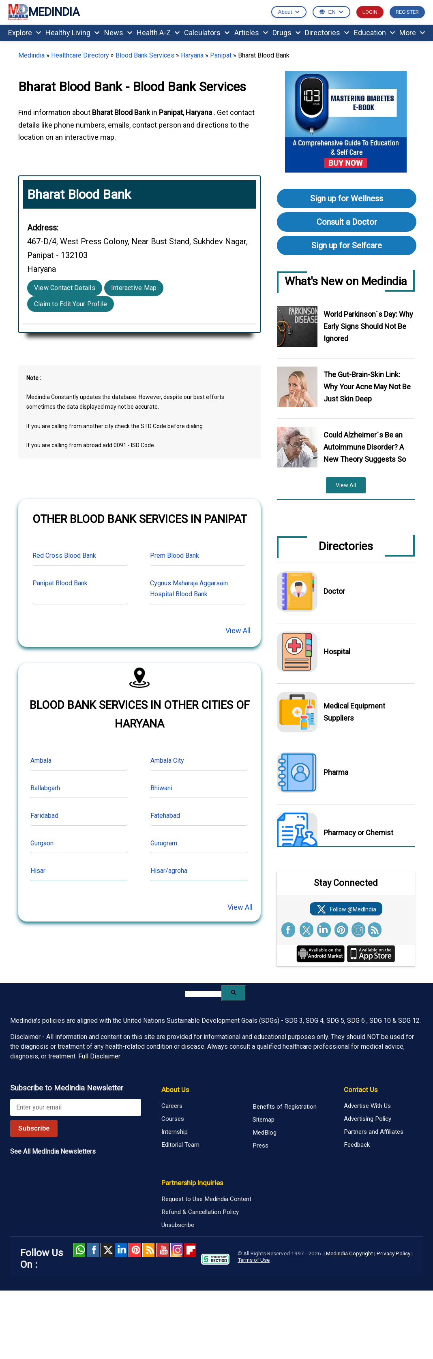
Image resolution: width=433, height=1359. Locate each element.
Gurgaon (42, 843)
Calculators (206, 32)
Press (260, 1145)
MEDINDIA (43, 12)
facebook (93, 1250)
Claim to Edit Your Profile (70, 304)
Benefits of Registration (285, 1106)
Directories (327, 32)
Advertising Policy (367, 1118)
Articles (251, 32)
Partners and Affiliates (373, 1131)
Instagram (176, 1250)
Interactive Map (134, 288)
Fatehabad (165, 815)
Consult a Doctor (347, 222)
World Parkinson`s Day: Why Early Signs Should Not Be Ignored (368, 326)
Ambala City (167, 760)
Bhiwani (161, 788)
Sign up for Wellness (346, 198)
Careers (171, 1105)
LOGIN (369, 12)
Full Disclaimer (99, 1056)
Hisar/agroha (168, 871)
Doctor (334, 591)
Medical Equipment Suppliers (354, 712)
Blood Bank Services (145, 55)
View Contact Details (64, 288)
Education (374, 32)
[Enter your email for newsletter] (75, 1107)
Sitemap (263, 1119)
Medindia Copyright (349, 1253)
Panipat (221, 55)
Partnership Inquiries (192, 1183)
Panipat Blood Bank (60, 583)
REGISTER (407, 12)
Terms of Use (254, 1260)
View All (238, 630)
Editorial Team (180, 1144)
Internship (174, 1131)
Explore (24, 32)
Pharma (336, 772)
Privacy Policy (393, 1253)
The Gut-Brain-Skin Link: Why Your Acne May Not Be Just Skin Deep (367, 386)
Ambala (40, 760)
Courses (172, 1118)
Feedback (357, 1144)
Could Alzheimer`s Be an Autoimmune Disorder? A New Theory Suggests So (365, 447)
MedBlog (265, 1132)
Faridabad (44, 815)
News (118, 32)
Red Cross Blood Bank (64, 555)
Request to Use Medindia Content (206, 1199)
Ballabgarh (45, 788)
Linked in (121, 1250)
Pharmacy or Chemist (358, 832)
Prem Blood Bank (174, 555)
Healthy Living (72, 32)
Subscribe (33, 1128)
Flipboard (190, 1250)
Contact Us (360, 1090)
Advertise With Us (367, 1105)
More (412, 32)
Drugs (286, 32)
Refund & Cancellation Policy (200, 1212)
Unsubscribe (177, 1225)
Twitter (107, 1250)
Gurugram (163, 843)
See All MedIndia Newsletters (53, 1151)
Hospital (337, 651)
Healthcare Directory (80, 55)
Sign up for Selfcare (346, 245)
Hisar (37, 871)
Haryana (192, 55)
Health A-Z (158, 32)
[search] (203, 994)
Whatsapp (79, 1250)
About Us (175, 1090)
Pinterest (135, 1250)
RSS (148, 1250)
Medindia (31, 55)
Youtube (162, 1250)
